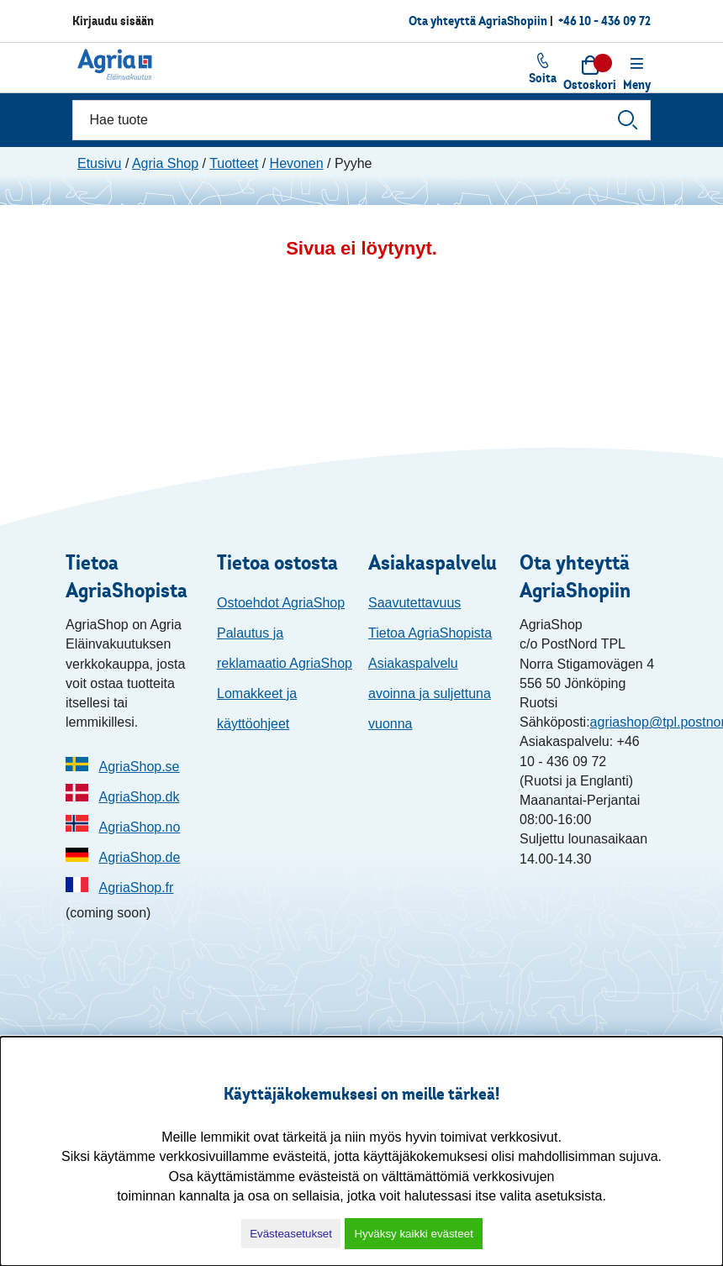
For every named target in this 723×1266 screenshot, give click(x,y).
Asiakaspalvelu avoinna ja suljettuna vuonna (429, 693)
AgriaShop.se (138, 766)
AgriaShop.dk (138, 797)
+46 (604, 21)
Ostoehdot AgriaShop (281, 603)
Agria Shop (165, 163)
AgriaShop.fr (135, 887)
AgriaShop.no (139, 827)
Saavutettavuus (414, 603)
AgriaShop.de (139, 857)
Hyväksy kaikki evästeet (413, 1233)
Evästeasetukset (291, 1233)
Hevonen (297, 163)
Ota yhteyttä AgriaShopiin (478, 21)
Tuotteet (233, 163)
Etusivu (99, 163)
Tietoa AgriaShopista (430, 633)
